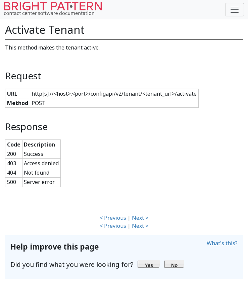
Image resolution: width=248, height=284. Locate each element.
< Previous (113, 217)
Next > (140, 217)
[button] (149, 263)
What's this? (222, 243)
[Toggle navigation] (234, 9)
